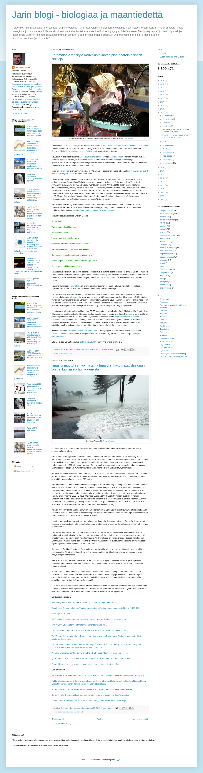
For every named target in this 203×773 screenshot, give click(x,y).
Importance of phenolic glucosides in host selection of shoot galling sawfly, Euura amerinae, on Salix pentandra (27, 86)
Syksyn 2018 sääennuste (32, 429)
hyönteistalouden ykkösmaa (84, 331)
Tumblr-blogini (165, 326)
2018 (162, 109)
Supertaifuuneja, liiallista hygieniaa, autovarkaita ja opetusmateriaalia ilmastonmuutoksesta (92, 689)
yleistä (70, 353)
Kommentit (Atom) (63, 723)
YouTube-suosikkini (167, 341)
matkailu (163, 229)
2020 (162, 102)
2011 (162, 185)
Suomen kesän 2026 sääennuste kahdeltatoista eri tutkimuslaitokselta (34, 354)
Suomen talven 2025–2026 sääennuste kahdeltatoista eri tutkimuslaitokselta (34, 163)
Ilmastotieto (164, 329)
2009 (162, 192)
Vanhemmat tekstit (140, 719)
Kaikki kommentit (22, 471)
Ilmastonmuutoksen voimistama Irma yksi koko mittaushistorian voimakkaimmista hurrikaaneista (98, 367)
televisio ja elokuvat (168, 248)
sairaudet (163, 245)
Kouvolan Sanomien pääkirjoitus (79, 151)
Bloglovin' (164, 314)
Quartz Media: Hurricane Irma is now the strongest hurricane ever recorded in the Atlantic (91, 658)
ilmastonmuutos (67, 712)
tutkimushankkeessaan (62, 333)
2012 (162, 182)
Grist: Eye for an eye (61, 613)
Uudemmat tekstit (59, 719)
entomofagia (75, 286)
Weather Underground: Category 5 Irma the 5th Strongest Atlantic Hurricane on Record (90, 653)
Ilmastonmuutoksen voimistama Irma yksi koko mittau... (175, 136)
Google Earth (165, 272)
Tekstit (17, 466)
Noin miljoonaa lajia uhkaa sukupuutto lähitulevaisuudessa (34, 283)
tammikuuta (167, 163)
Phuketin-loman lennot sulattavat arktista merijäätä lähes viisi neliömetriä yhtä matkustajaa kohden (27, 195)
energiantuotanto (166, 251)
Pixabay (131, 138)
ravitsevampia (74, 297)
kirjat (162, 279)
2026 (162, 80)
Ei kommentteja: (108, 349)
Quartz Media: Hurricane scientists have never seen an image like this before (86, 664)
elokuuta (166, 142)
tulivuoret (163, 275)
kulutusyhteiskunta (167, 220)
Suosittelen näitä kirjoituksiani (172, 57)
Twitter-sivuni (165, 299)
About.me (164, 323)
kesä (162, 263)
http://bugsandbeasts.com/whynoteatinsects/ (96, 210)
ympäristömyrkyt (166, 254)
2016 (162, 167)
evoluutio (163, 260)
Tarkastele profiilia (19, 113)
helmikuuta (167, 159)
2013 (162, 178)
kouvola (64, 353)
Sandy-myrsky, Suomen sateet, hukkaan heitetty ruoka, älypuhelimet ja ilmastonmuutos (90, 695)
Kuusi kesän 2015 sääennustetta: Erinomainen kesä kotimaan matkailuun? (34, 388)
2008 (162, 196)
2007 (162, 199)
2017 (162, 113)
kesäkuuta (167, 145)
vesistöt (163, 232)
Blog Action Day (166, 269)
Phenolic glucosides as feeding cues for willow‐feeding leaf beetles (26, 102)
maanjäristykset (166, 282)
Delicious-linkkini (166, 348)
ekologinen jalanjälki (168, 235)
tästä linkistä (85, 342)
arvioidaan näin (116, 157)
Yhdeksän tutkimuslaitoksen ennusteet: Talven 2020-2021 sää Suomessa (34, 227)
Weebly (163, 317)
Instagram (164, 335)
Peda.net (163, 320)
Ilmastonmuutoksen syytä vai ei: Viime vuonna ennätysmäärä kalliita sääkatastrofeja (89, 700)
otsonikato (164, 285)
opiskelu (163, 226)
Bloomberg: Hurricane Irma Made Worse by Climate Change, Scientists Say (85, 602)
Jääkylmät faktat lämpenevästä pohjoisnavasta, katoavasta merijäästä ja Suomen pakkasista (27, 148)
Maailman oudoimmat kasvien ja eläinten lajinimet (34, 177)
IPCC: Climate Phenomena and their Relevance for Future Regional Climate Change (89, 619)
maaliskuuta (168, 156)
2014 (162, 175)
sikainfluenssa (165, 288)
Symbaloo (164, 351)
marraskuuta (168, 119)
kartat (162, 266)
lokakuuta (167, 123)
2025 (162, 84)
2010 (162, 189)
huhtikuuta (167, 152)
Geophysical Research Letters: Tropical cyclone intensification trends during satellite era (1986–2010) (96, 608)
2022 (162, 95)
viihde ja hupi (165, 241)
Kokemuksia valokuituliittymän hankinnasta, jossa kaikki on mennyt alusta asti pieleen (34, 130)
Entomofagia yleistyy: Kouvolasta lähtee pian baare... (175, 130)
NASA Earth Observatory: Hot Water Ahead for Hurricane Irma (79, 625)
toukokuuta (167, 149)
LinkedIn (163, 311)
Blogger (117, 759)
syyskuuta (167, 126)
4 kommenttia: (107, 708)
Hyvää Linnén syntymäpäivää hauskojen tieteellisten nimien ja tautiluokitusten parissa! (34, 212)
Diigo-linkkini (165, 344)
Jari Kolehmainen (22, 67)
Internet (163, 238)
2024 (162, 88)
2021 (162, 98)
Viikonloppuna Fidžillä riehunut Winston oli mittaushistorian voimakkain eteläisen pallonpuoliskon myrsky (98, 675)
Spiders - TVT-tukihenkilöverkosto (173, 357)
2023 (162, 91)
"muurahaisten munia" (106, 277)
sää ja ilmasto (79, 712)
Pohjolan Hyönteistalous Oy (93, 157)
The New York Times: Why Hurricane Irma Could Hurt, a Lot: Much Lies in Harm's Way (90, 630)
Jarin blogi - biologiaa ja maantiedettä (87, 15)
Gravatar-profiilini (167, 338)
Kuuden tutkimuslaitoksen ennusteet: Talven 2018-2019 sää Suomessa (34, 417)
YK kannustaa (63, 171)
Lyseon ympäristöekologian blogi (173, 354)
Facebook (164, 302)
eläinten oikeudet (167, 257)
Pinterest (163, 332)
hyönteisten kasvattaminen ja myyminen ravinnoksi (125, 145)
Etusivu (100, 719)
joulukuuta (167, 116)
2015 (162, 171)
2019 (162, 105)
